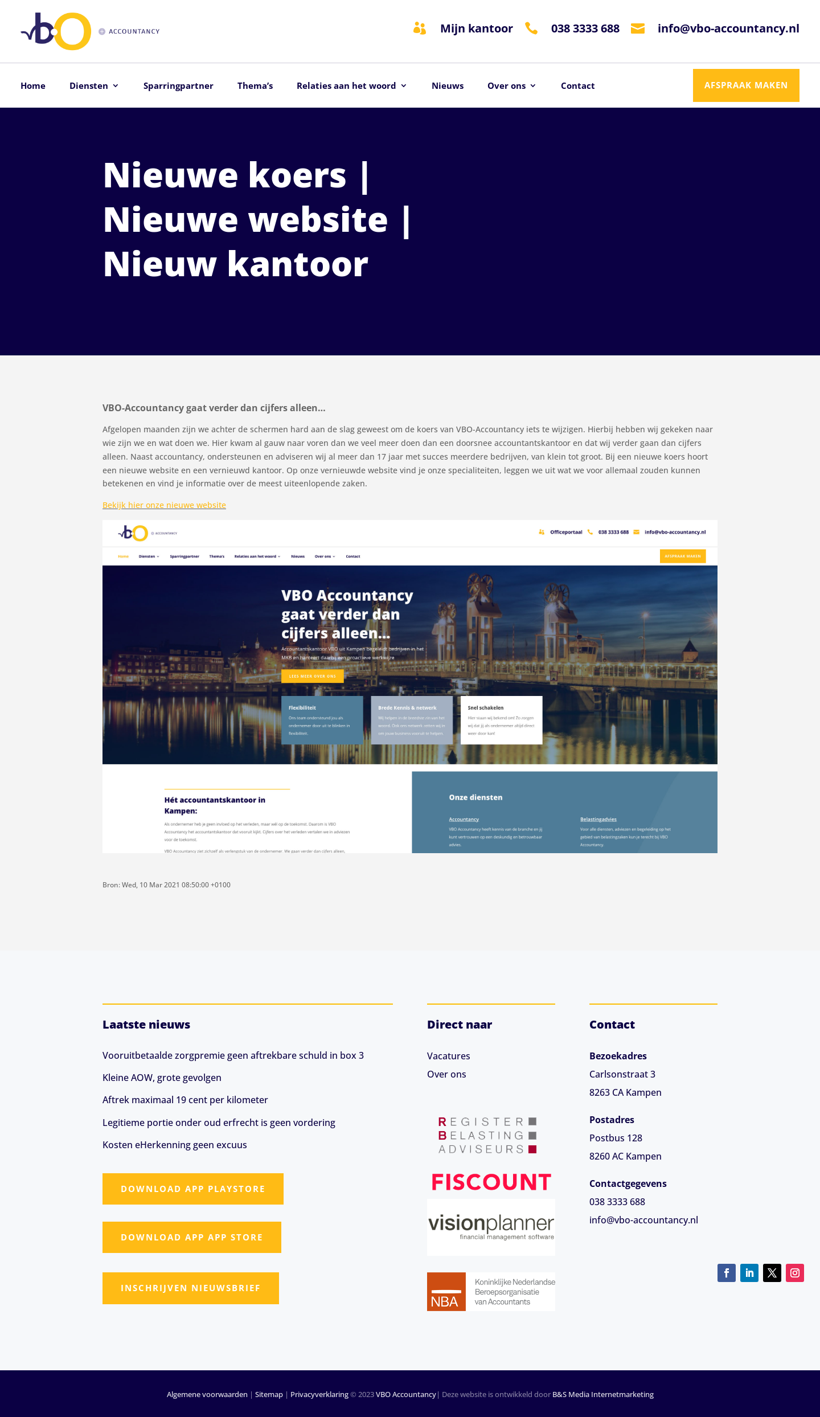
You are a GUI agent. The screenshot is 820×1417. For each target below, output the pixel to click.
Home (33, 86)
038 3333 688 (585, 28)
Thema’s (255, 86)
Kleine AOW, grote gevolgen (162, 1077)
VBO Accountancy (406, 1394)
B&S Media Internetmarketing (603, 1394)
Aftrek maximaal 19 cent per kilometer (185, 1100)
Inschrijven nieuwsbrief (191, 1287)
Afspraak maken (746, 85)
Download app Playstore (193, 1188)
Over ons (506, 86)
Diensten (88, 86)
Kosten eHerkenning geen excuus (174, 1144)
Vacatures (448, 1056)
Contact (578, 86)
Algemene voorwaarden (207, 1394)
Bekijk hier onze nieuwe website (164, 504)
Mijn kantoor (476, 28)
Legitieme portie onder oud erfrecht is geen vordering (218, 1122)
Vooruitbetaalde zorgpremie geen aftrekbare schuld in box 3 (233, 1055)
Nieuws (448, 86)
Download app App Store (192, 1237)
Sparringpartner (179, 86)
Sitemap (269, 1394)
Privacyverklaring (319, 1394)
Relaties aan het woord (346, 86)
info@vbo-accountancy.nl (729, 28)
